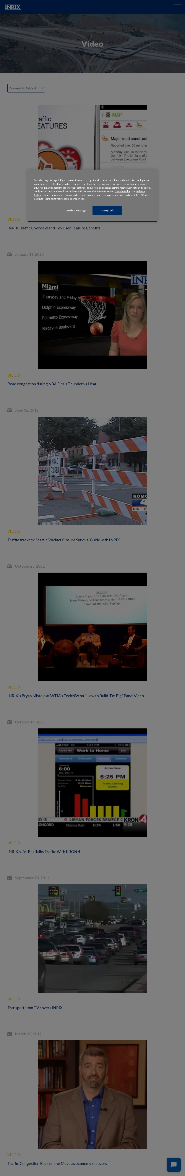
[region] (92, 196)
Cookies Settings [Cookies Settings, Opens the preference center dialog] (75, 210)
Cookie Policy (122, 191)
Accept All (107, 210)
